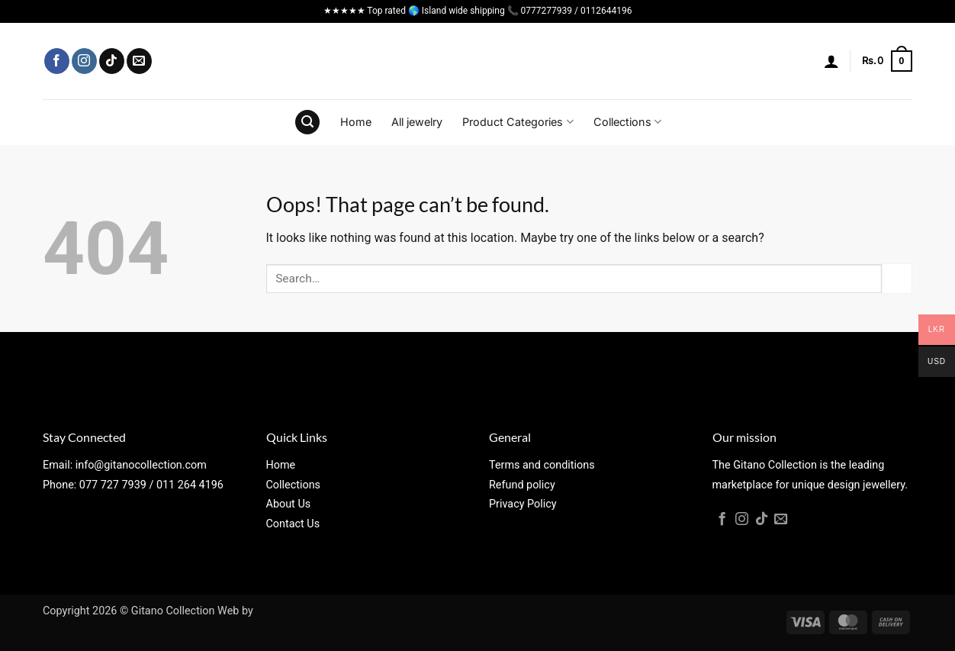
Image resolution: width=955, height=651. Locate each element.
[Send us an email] (139, 61)
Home (355, 121)
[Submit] (897, 278)
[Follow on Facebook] (56, 61)
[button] (831, 61)
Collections (627, 121)
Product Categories (517, 121)
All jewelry (416, 121)
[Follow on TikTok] (111, 61)
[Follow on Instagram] (84, 61)
